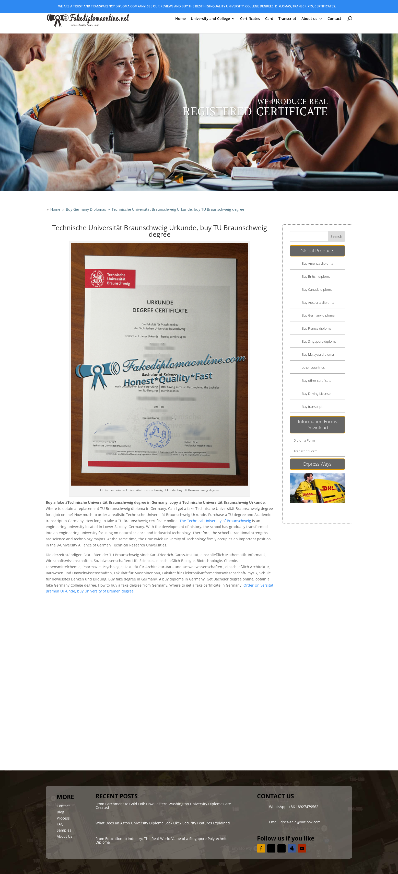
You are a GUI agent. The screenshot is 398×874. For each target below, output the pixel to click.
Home (180, 19)
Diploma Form (304, 440)
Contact (334, 19)
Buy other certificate (316, 380)
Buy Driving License (316, 393)
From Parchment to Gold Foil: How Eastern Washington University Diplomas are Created (163, 805)
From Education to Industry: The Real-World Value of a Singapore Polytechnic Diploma (161, 840)
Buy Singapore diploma (319, 341)
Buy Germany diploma (318, 315)
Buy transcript (312, 406)
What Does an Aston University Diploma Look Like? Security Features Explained (163, 823)
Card (269, 19)
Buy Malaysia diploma (318, 354)
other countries (313, 367)
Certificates (250, 19)
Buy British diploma (316, 276)
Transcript (287, 19)
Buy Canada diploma (317, 289)
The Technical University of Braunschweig (215, 520)
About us (309, 19)
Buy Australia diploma (318, 302)
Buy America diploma (317, 263)
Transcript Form (305, 451)
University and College (210, 19)
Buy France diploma (316, 328)
